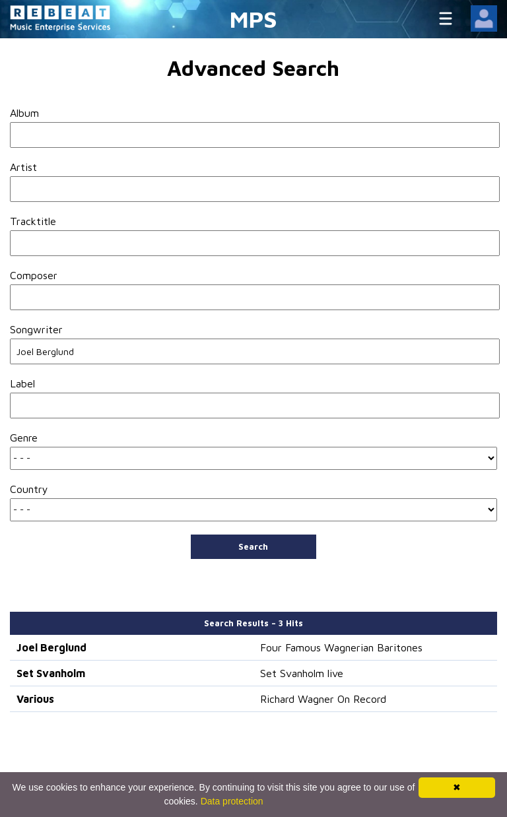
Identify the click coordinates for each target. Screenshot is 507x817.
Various (35, 699)
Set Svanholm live (301, 673)
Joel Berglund (51, 647)
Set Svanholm (51, 673)
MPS (253, 18)
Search (253, 546)
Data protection (232, 801)
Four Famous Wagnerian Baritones (341, 647)
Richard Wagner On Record (323, 699)
